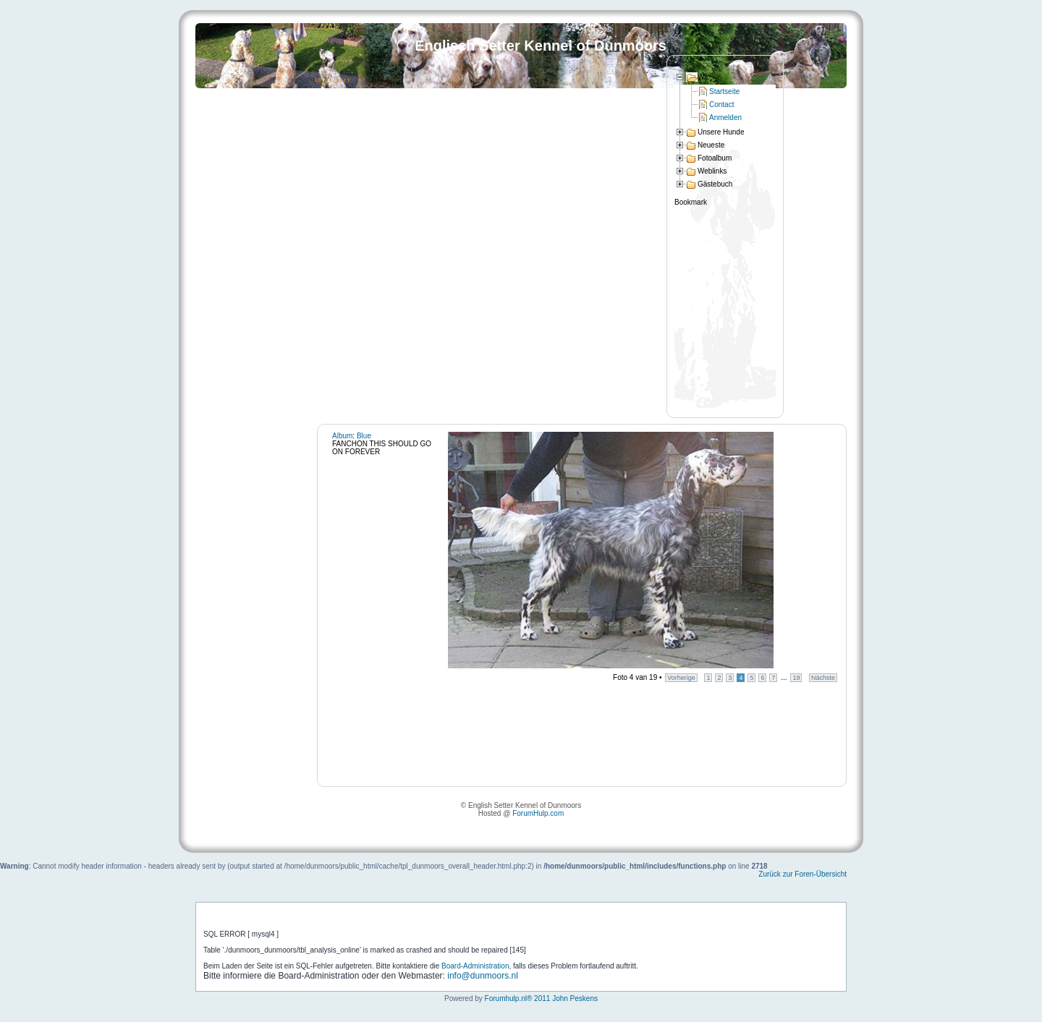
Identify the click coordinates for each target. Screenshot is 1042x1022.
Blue (364, 436)
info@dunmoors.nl (482, 976)
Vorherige (681, 677)
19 (796, 677)
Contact (721, 104)
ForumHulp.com (538, 813)
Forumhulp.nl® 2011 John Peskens (541, 998)
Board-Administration (475, 966)
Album (342, 436)
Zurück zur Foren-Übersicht (802, 874)
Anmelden (725, 118)
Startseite (724, 91)
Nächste (823, 677)
